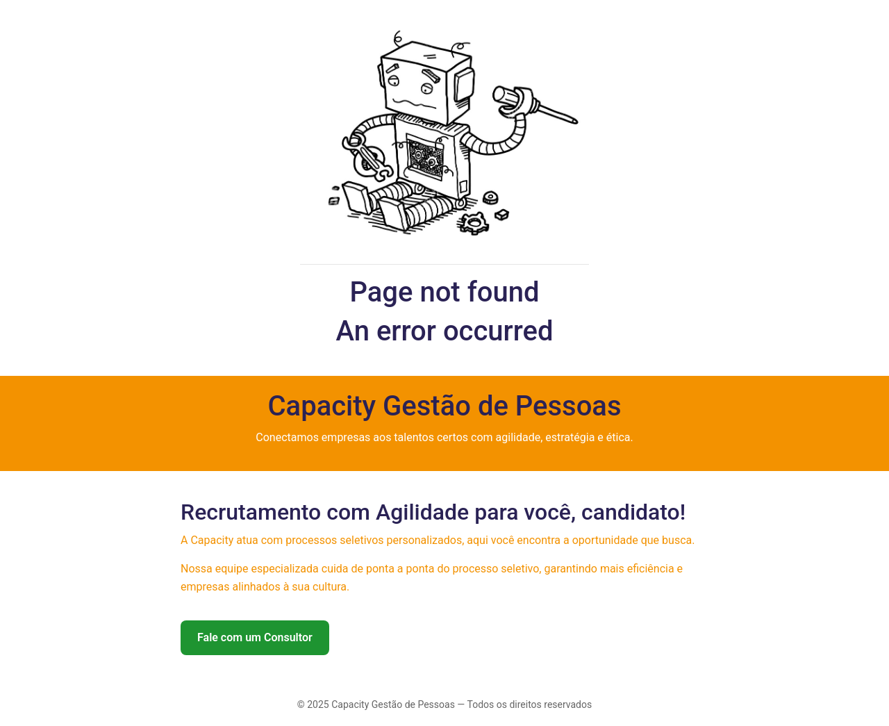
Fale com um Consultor (255, 637)
